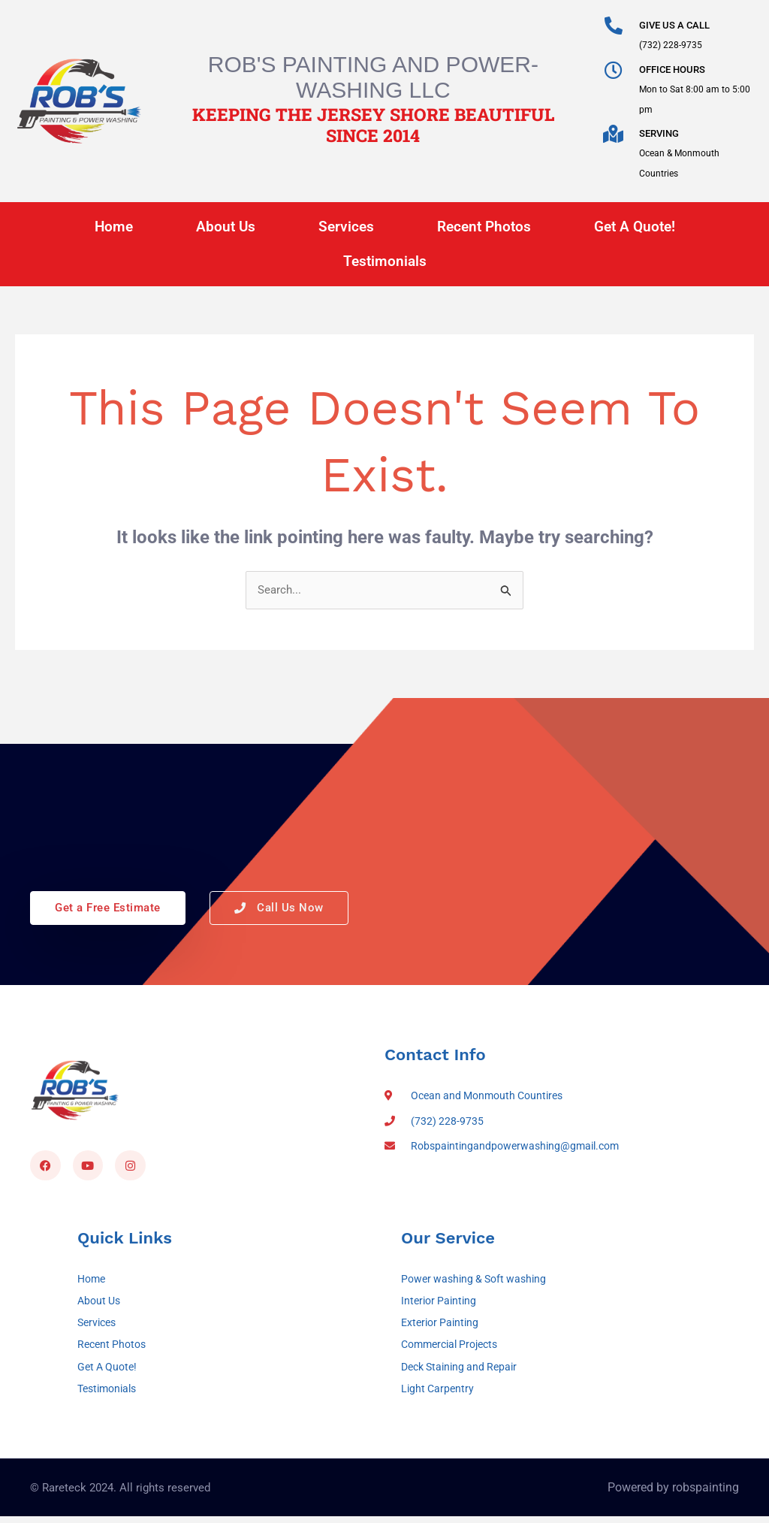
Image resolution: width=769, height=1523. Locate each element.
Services (346, 226)
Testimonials (385, 261)
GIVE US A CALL (674, 25)
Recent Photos (484, 226)
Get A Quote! (634, 226)
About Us (225, 226)
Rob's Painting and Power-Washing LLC (373, 76)
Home (114, 226)
